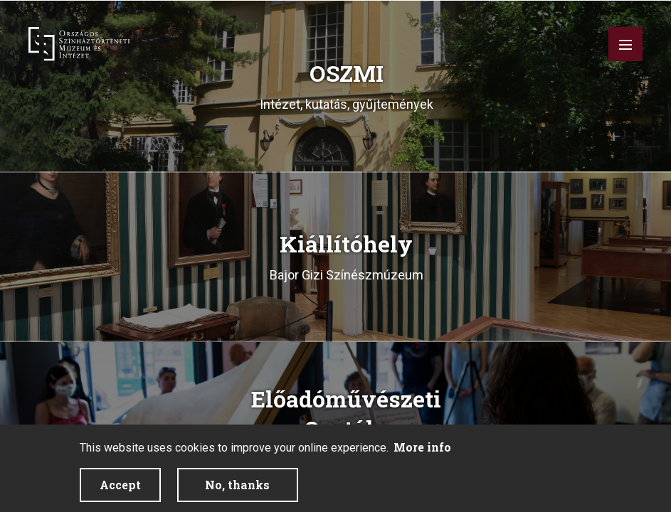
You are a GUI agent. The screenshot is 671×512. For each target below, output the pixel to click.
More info (422, 446)
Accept (120, 484)
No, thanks (237, 484)
